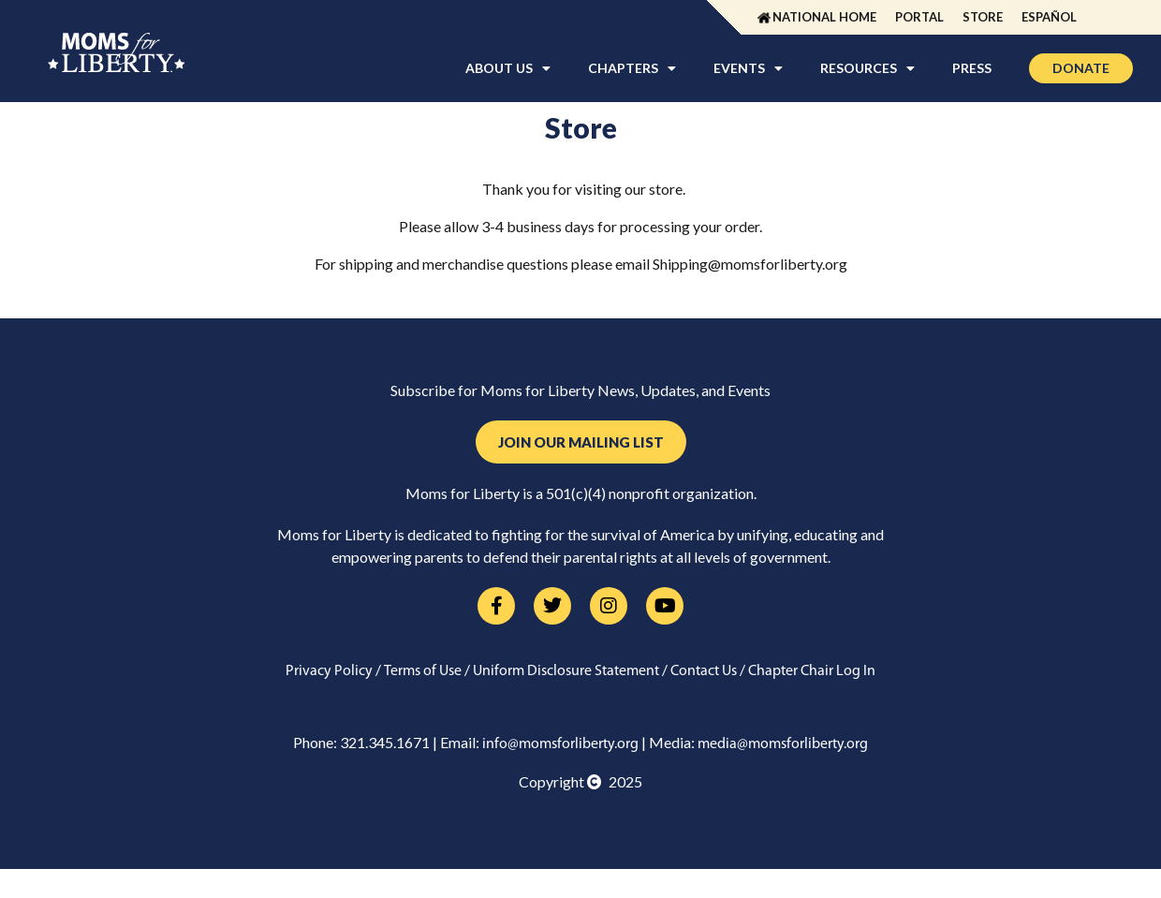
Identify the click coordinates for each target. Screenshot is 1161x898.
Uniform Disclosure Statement (566, 671)
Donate (1081, 68)
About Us (508, 68)
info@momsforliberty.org (560, 744)
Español (1049, 16)
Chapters (632, 68)
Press (972, 68)
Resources (867, 68)
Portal (919, 16)
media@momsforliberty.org (783, 744)
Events (748, 68)
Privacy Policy (329, 671)
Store (983, 16)
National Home (824, 16)
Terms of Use (423, 671)
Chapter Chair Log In (811, 671)
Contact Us (703, 671)
